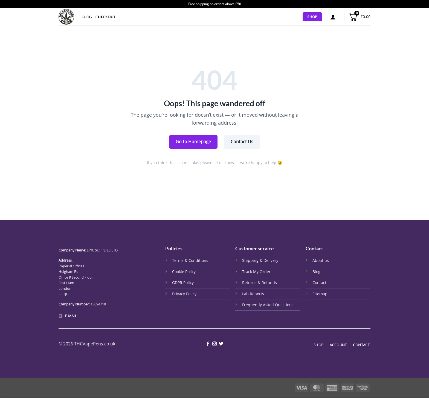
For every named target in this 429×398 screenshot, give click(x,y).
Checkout (105, 17)
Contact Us (242, 142)
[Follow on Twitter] (221, 344)
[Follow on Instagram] (214, 344)
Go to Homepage (193, 142)
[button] (333, 17)
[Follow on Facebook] (207, 344)
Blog (87, 17)
